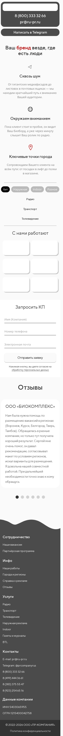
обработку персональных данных (30, 369)
